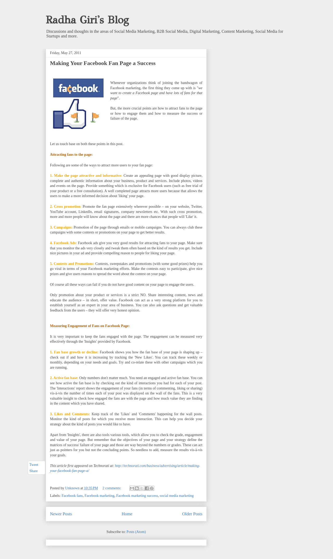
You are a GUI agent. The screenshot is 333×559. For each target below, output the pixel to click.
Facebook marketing (99, 496)
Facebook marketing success (137, 496)
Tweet (33, 465)
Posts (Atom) (136, 532)
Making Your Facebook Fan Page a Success (103, 63)
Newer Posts (61, 513)
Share (33, 471)
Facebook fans (72, 496)
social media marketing (177, 496)
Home (127, 513)
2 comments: (112, 488)
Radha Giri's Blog (87, 20)
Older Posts (192, 513)
